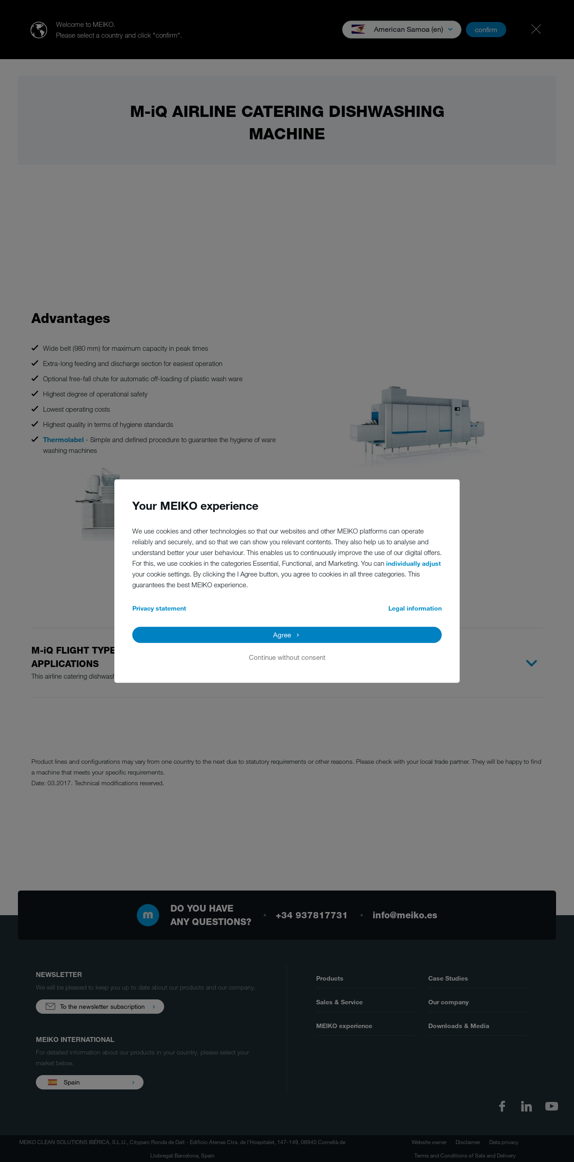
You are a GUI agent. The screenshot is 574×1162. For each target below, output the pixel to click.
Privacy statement (159, 608)
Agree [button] (282, 635)
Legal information (415, 608)
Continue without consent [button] (287, 657)
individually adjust (413, 563)
